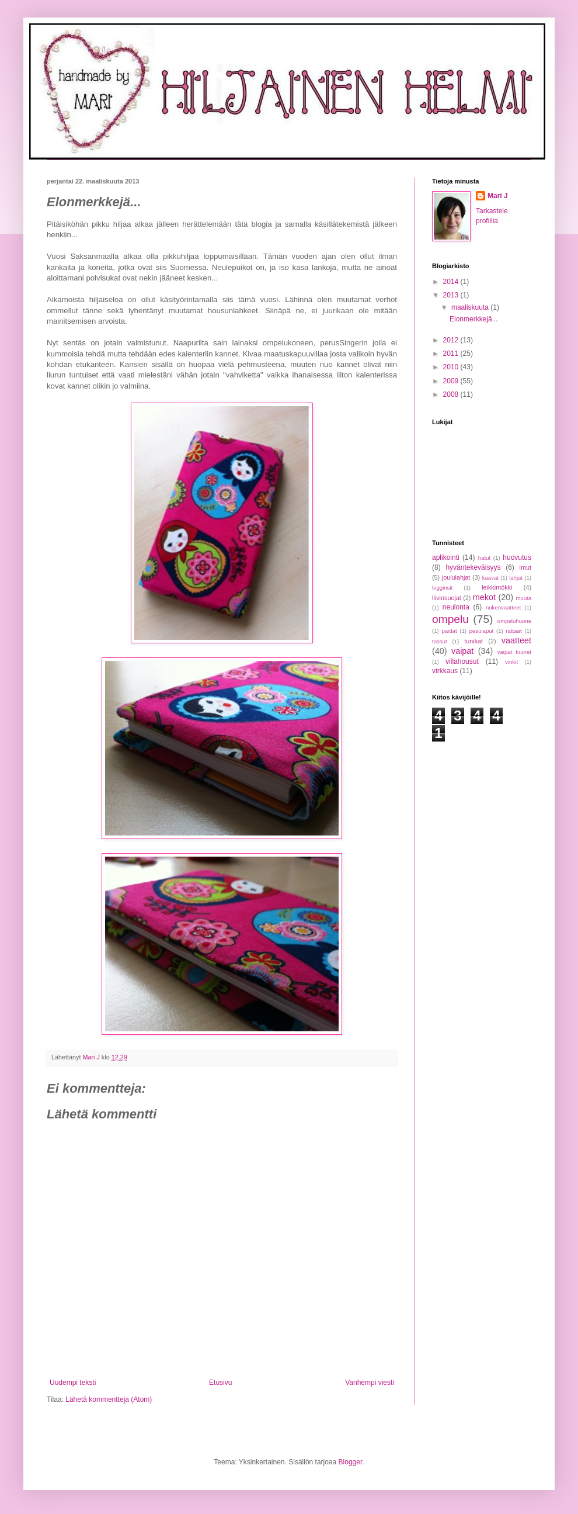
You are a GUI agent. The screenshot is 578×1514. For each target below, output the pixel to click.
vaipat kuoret (514, 652)
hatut (484, 558)
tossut (439, 641)
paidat (449, 631)
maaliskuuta (470, 307)
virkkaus (445, 671)
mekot (484, 597)
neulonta (456, 607)
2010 (452, 367)
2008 (452, 394)
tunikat (473, 641)
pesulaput (481, 631)
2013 (452, 295)
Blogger (351, 1462)
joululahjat (456, 577)
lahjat (516, 577)
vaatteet (516, 640)
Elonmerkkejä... (474, 319)
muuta (523, 598)
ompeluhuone (514, 621)
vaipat (462, 651)
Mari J (498, 196)
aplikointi (445, 557)
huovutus (517, 557)
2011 (452, 353)
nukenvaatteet (503, 607)
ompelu (450, 619)
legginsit (442, 587)
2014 (452, 282)
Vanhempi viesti (369, 1382)
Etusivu (220, 1382)
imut (525, 567)
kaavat (490, 577)
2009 (452, 381)
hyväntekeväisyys (472, 567)
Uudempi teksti (73, 1382)
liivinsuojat (446, 597)
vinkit (511, 662)
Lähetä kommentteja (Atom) (108, 1399)
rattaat (513, 631)
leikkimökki (497, 587)
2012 (452, 340)
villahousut (462, 661)
